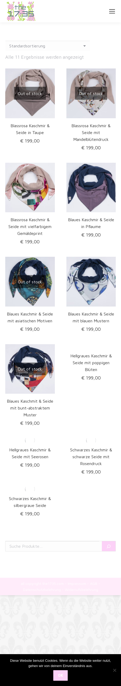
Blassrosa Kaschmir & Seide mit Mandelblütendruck (91, 132)
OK (60, 675)
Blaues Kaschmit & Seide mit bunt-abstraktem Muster (30, 408)
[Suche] (108, 546)
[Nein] (114, 670)
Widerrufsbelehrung (81, 589)
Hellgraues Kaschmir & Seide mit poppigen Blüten (91, 362)
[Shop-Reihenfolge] (47, 46)
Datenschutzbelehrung (42, 589)
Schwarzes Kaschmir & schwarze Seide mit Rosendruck (91, 456)
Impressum (77, 583)
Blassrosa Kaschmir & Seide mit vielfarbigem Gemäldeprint (29, 226)
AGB (93, 583)
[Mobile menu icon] (112, 11)
